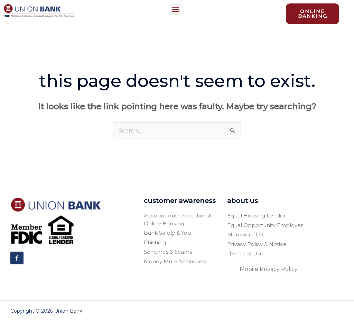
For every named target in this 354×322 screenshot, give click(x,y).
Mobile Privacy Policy (269, 269)
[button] (175, 9)
